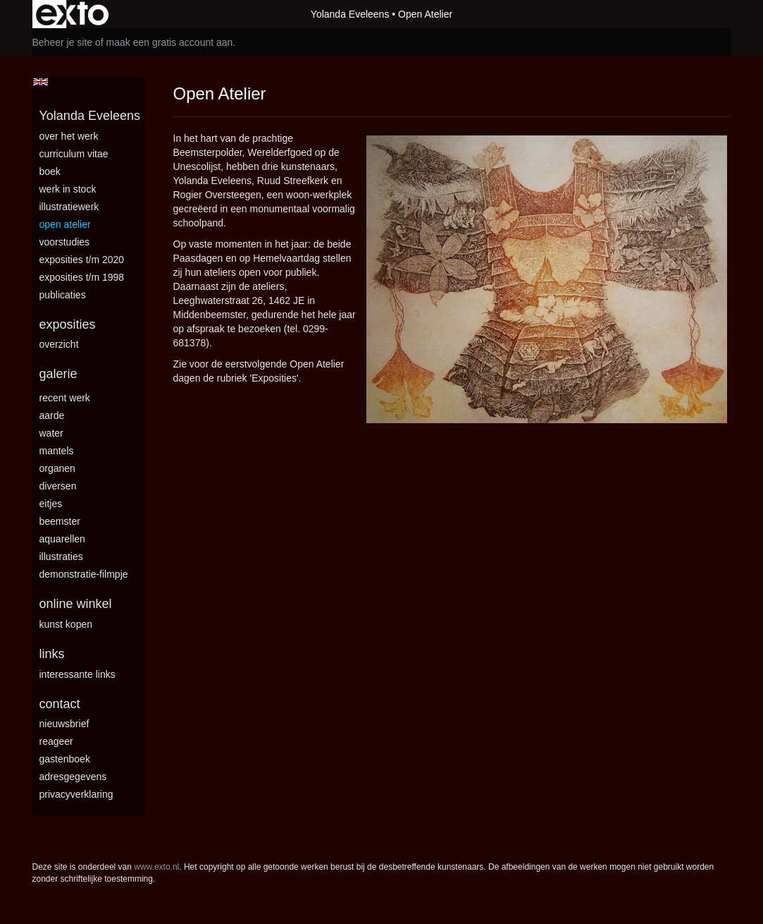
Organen (57, 468)
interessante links (77, 674)
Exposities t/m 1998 (82, 277)
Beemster (59, 521)
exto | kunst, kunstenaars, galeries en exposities (72, 14)
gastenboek (64, 759)
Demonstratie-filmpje (83, 574)
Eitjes (51, 503)
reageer (56, 741)
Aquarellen (62, 539)
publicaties (62, 294)
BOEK (50, 171)
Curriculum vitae (73, 153)
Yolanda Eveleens (350, 14)
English (40, 82)
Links (52, 654)
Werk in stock (68, 189)
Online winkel (75, 604)
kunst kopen (66, 624)
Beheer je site (62, 42)
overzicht (59, 344)
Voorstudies (64, 242)
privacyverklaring (76, 794)
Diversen (58, 486)
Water (51, 433)
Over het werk (69, 136)
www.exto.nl (156, 867)
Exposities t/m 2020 (82, 259)
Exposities (67, 324)
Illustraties (61, 556)
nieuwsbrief (64, 723)
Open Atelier (65, 224)
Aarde (52, 415)
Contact (59, 704)
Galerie (58, 374)
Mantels (56, 450)
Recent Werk (64, 397)
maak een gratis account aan (169, 42)
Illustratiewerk (69, 206)
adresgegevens (73, 776)
